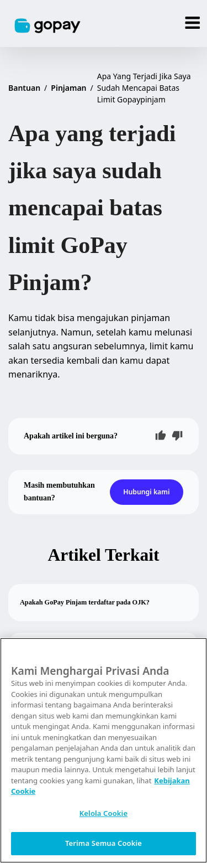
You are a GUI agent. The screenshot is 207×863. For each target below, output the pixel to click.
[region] (103, 750)
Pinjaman (68, 87)
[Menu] (193, 23)
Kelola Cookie (103, 813)
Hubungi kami (146, 492)
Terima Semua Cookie (103, 843)
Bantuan (24, 87)
